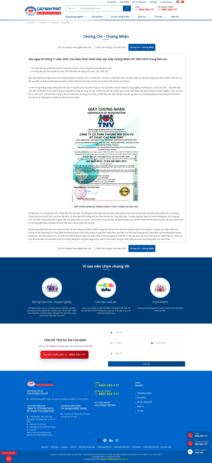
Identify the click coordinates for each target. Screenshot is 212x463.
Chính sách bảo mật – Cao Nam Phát (157, 447)
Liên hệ (174, 16)
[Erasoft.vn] (123, 459)
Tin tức (158, 16)
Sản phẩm (97, 16)
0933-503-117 (144, 9)
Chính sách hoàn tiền (122, 447)
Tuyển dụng (166, 2)
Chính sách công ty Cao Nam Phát (111, 47)
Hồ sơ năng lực (139, 2)
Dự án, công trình (120, 16)
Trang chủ (112, 2)
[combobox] (72, 7)
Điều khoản (136, 447)
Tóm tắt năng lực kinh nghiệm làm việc (75, 47)
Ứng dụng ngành (74, 16)
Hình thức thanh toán (87, 447)
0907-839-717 (167, 9)
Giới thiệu (124, 2)
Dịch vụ (142, 16)
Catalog (153, 2)
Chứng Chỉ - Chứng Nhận (142, 47)
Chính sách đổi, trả (104, 447)
